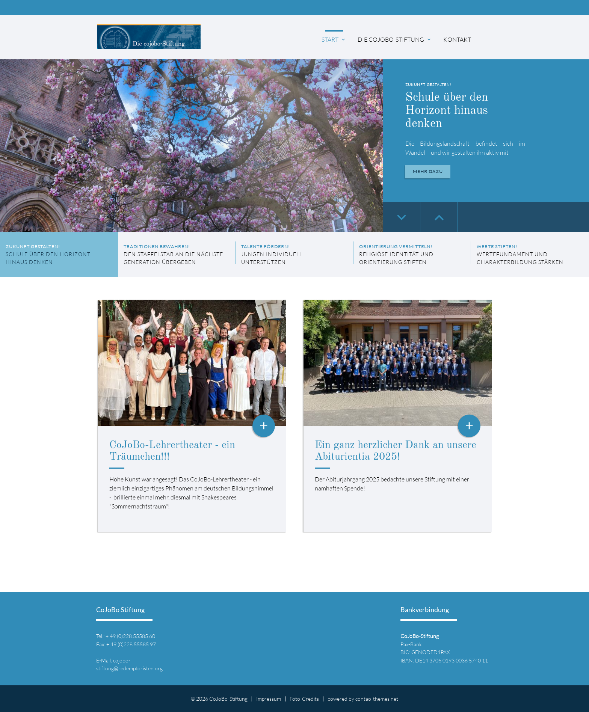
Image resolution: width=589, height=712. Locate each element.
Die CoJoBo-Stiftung (395, 39)
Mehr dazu (428, 171)
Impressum (268, 698)
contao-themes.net (376, 698)
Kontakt (457, 39)
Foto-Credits (304, 698)
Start (334, 39)
